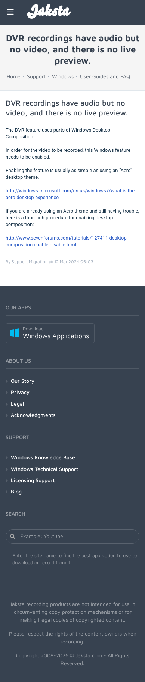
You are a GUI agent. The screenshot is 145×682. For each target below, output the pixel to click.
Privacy (20, 392)
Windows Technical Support (44, 469)
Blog (16, 491)
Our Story (22, 381)
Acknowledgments (33, 415)
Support (36, 76)
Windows (63, 76)
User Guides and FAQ (105, 76)
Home (14, 76)
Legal (17, 403)
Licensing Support (33, 480)
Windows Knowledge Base (43, 457)
